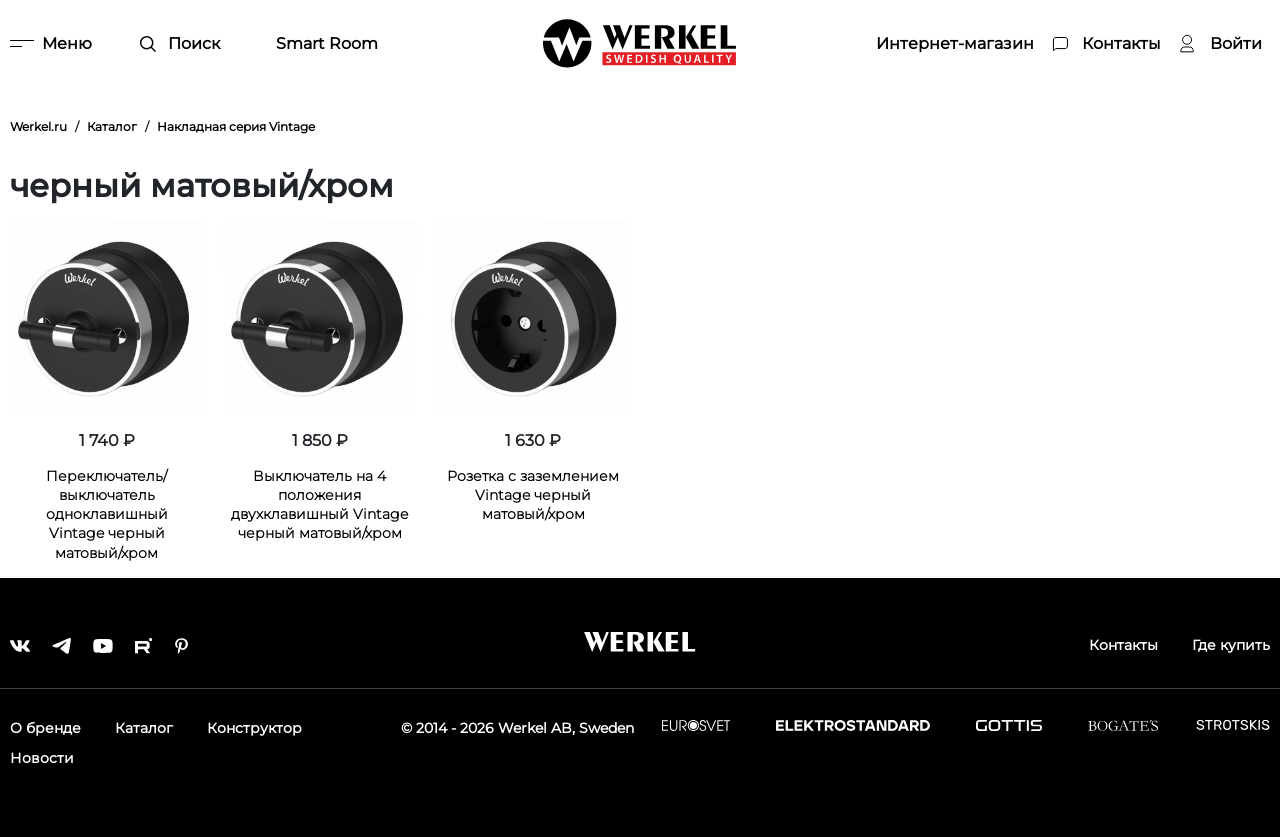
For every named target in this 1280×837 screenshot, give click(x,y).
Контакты (1123, 645)
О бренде (45, 728)
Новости (42, 758)
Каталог (144, 728)
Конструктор (254, 728)
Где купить (1231, 645)
